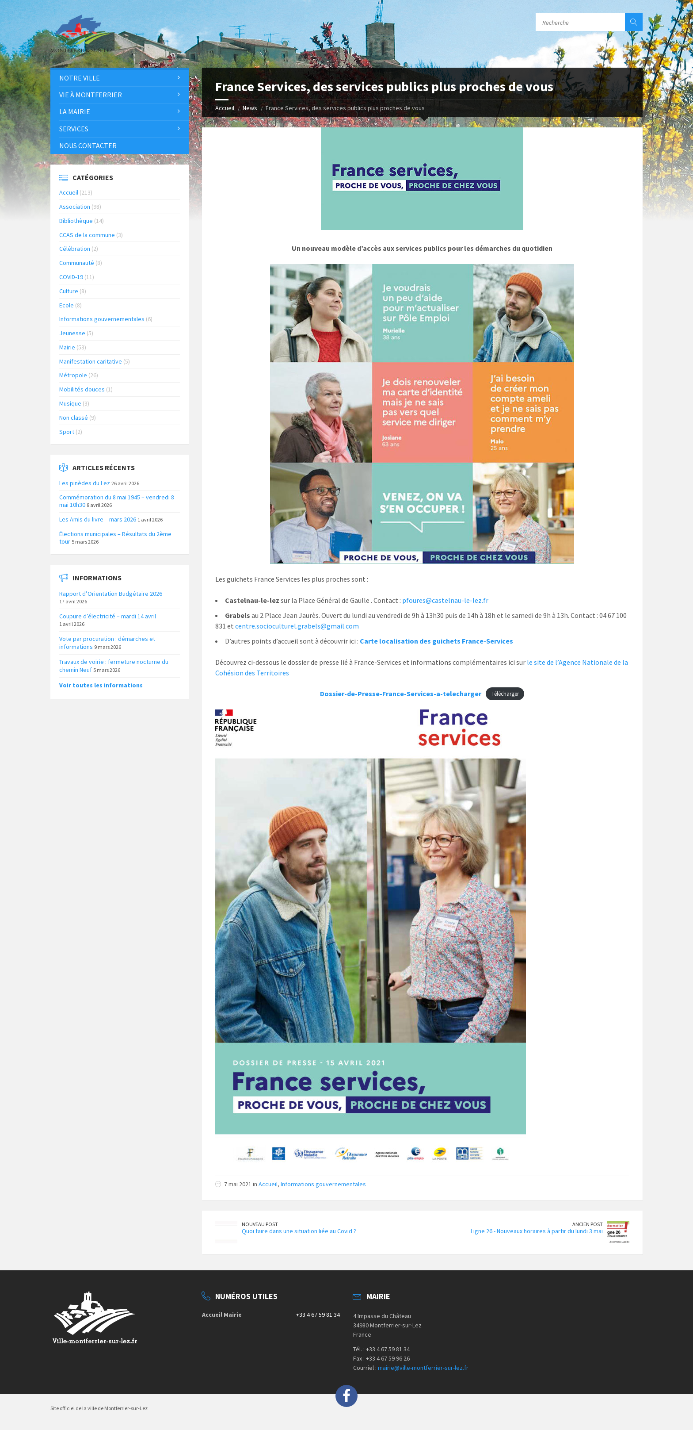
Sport (66, 432)
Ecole (66, 305)
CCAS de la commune (87, 235)
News (250, 108)
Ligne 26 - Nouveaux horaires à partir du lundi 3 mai (537, 1231)
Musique (70, 403)
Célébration (74, 249)
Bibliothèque (76, 221)
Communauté (76, 263)
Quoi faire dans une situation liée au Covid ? (299, 1231)
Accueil (224, 108)
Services (73, 128)
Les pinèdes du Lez (84, 483)
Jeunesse (72, 333)
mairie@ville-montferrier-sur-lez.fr (423, 1368)
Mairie (67, 347)
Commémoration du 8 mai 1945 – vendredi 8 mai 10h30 (116, 501)
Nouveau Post (260, 1224)
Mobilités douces (82, 389)
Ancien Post (587, 1224)
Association (74, 207)
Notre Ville (79, 77)
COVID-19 (71, 277)
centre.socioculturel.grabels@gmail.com (297, 625)
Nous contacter (88, 145)
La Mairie (74, 111)
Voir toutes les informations (101, 685)
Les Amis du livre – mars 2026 (97, 519)
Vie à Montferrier (90, 94)
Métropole (73, 375)
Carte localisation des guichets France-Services (436, 640)
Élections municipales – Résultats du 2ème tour (115, 537)
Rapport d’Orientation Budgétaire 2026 (110, 594)
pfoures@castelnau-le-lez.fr (445, 600)
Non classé (73, 418)
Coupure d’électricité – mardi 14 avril (107, 616)
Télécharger (505, 694)
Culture (68, 291)
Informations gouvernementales (323, 1184)
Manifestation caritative (90, 361)
